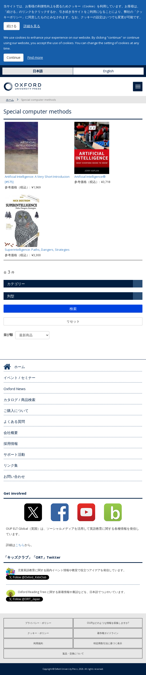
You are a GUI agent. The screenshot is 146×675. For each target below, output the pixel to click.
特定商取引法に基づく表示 (108, 643)
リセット (73, 321)
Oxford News (15, 388)
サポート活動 (14, 454)
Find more (35, 57)
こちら (19, 545)
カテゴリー (16, 283)
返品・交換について (73, 653)
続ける (12, 26)
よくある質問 (14, 421)
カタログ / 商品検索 (19, 399)
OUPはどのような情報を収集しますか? (108, 623)
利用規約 (38, 643)
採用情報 (11, 443)
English (108, 71)
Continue (13, 57)
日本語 (38, 71)
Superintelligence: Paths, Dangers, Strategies (37, 249)
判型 (10, 296)
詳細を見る (32, 26)
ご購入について (16, 410)
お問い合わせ (14, 476)
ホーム (10, 99)
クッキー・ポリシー (38, 633)
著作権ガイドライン (107, 633)
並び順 (8, 335)
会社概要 (11, 432)
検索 (73, 308)
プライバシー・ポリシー (38, 623)
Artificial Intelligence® (90, 176)
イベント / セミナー (19, 377)
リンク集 (11, 465)
